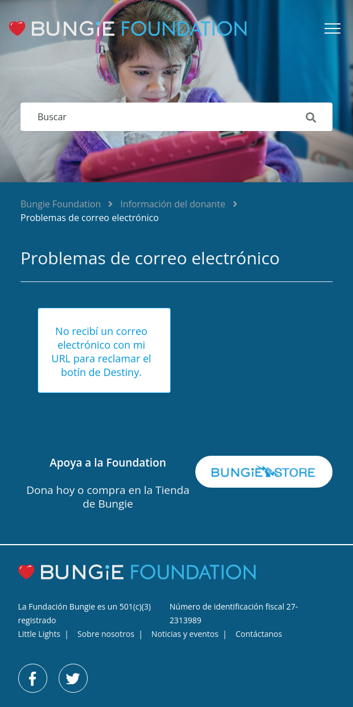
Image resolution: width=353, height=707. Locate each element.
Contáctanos (259, 633)
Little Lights (39, 633)
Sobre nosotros (105, 633)
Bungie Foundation (60, 204)
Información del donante (172, 204)
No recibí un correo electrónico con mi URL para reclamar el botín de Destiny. (101, 351)
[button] (332, 28)
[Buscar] (176, 117)
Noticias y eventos (185, 633)
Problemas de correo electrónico (89, 217)
